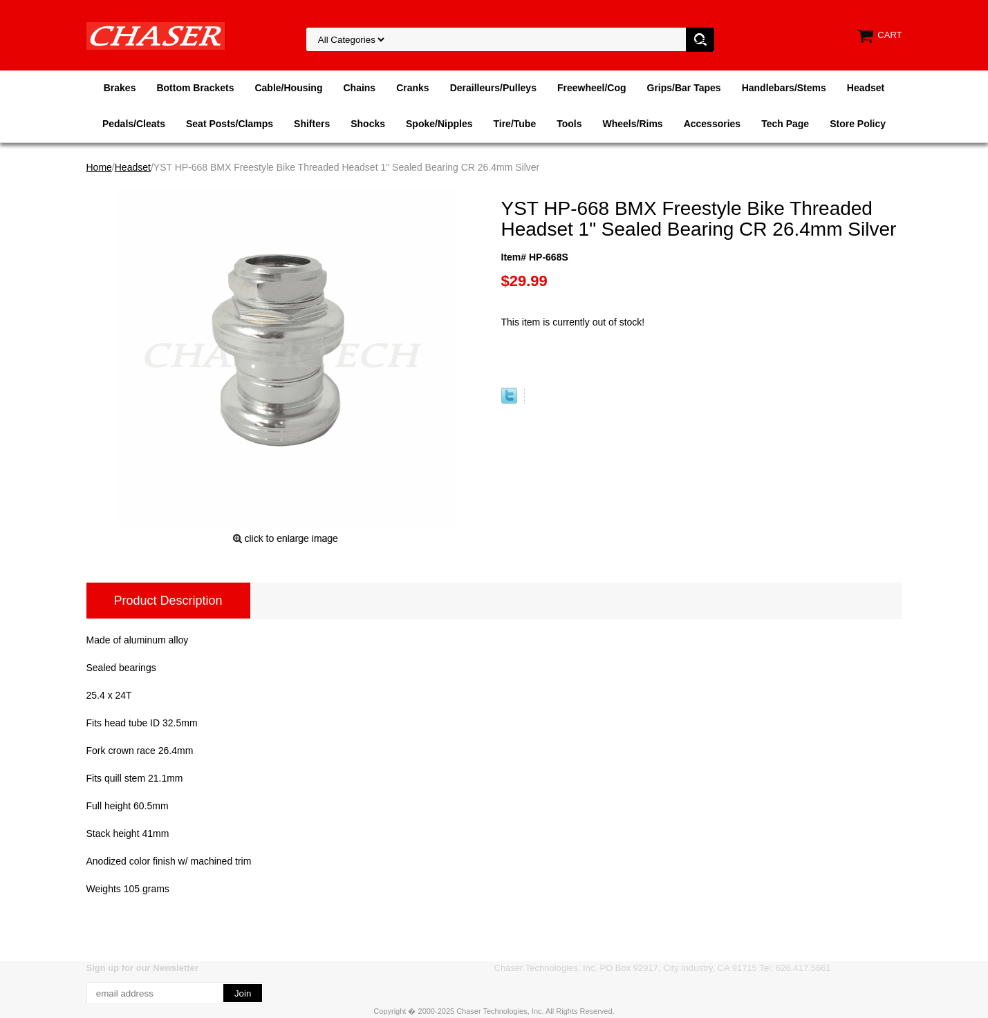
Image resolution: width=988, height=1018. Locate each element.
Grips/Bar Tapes (684, 87)
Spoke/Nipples (439, 123)
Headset (865, 87)
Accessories (712, 123)
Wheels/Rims (632, 123)
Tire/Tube (514, 123)
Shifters (312, 123)
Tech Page (785, 123)
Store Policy (858, 123)
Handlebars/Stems (784, 87)
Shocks (368, 123)
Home (99, 167)
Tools (569, 123)
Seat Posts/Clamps (229, 123)
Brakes (120, 87)
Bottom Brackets (195, 87)
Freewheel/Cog (591, 87)
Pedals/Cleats (133, 123)
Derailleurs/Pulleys (493, 87)
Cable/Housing (288, 87)
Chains (359, 87)
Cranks (412, 87)
